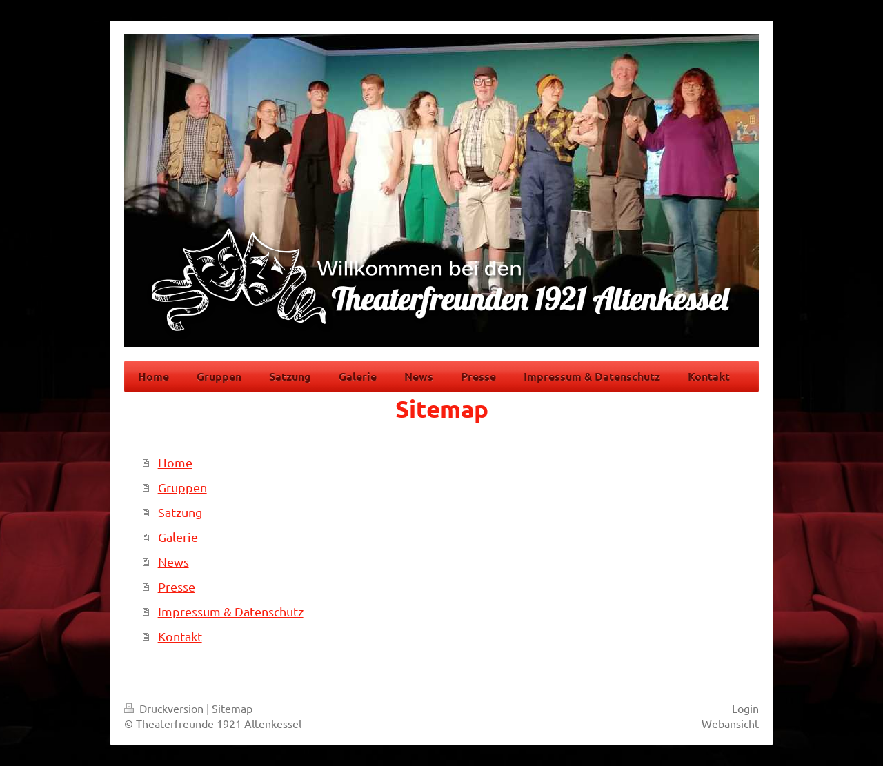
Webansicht (730, 723)
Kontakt (180, 636)
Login (745, 708)
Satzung (180, 512)
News (173, 561)
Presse (176, 586)
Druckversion (165, 708)
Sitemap (232, 708)
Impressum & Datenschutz (231, 611)
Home (175, 462)
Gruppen (182, 487)
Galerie (178, 537)
